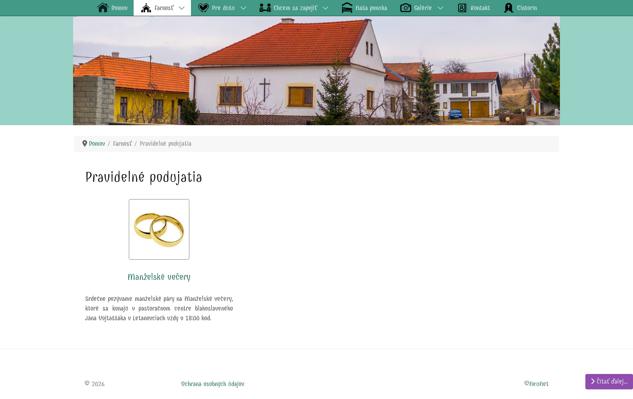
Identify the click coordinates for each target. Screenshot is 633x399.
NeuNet (539, 384)
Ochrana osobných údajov (212, 384)
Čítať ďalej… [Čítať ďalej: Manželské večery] (609, 381)
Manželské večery (159, 277)
